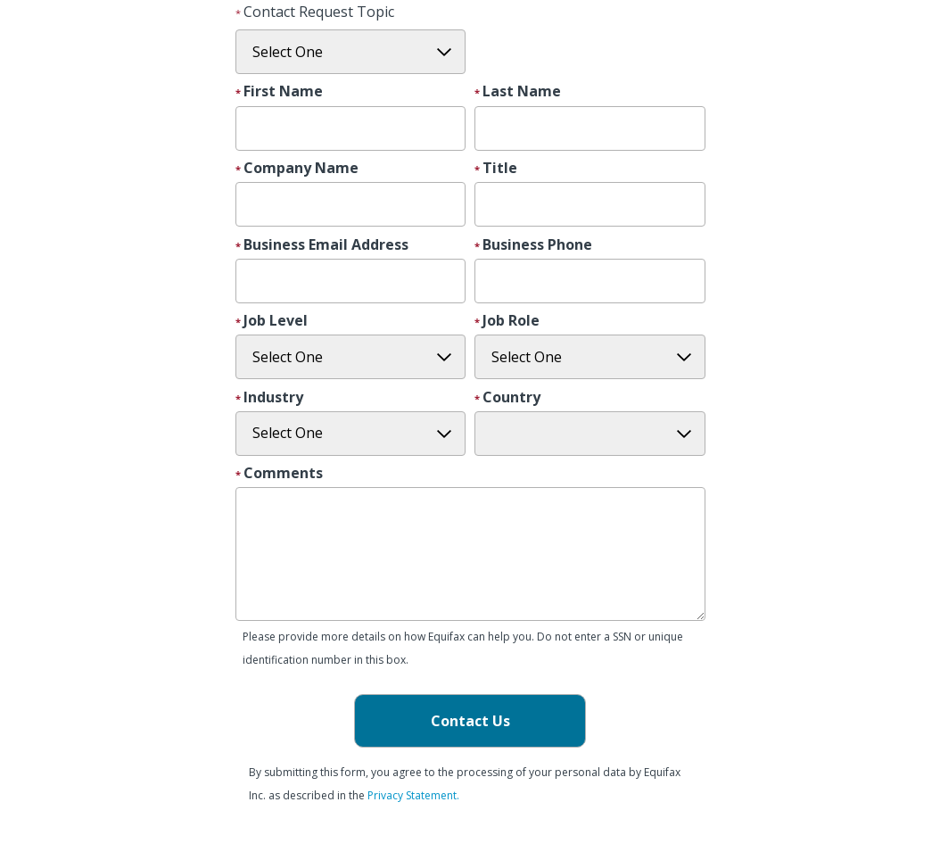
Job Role (511, 321)
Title (499, 169)
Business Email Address (325, 245)
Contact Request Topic (318, 11)
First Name (283, 92)
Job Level (275, 321)
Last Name (521, 92)
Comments (283, 474)
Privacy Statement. (413, 795)
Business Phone (537, 245)
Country (511, 398)
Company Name (301, 169)
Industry (273, 398)
